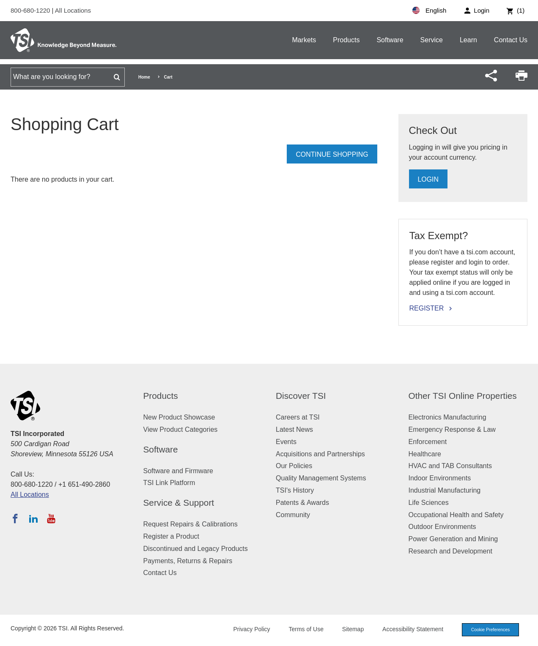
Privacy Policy (247, 629)
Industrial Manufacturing (445, 490)
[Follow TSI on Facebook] (15, 518)
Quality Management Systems (321, 478)
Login (428, 179)
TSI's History (295, 490)
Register (426, 308)
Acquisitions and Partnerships (320, 454)
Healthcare (425, 454)
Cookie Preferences (488, 629)
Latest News (294, 429)
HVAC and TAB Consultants (450, 465)
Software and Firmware (178, 470)
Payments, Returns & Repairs (188, 560)
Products (346, 40)
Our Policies (294, 465)
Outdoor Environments (442, 526)
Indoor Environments (440, 478)
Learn (468, 40)
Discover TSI (301, 396)
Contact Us (510, 40)
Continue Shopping (331, 154)
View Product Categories (180, 429)
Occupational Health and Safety (456, 514)
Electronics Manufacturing (447, 417)
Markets (304, 40)
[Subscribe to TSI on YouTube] (51, 518)
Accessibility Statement (408, 629)
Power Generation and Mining (453, 538)
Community (293, 514)
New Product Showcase (179, 417)
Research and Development (450, 551)
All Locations (73, 10)
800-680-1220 (31, 10)
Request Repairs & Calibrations (190, 524)
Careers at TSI (298, 417)
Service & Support (178, 502)
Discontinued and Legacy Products (195, 548)
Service (431, 40)
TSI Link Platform (169, 482)
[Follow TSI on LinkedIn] (33, 518)
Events (286, 441)
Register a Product (171, 536)
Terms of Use (302, 629)
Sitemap (349, 629)
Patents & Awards (302, 502)
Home (144, 77)
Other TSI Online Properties (463, 396)
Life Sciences (429, 502)
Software (389, 40)
